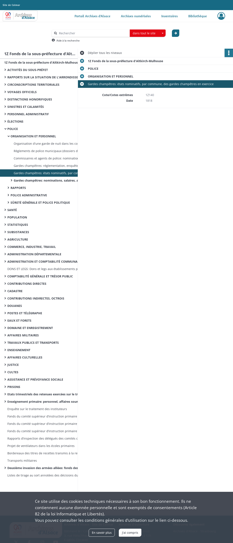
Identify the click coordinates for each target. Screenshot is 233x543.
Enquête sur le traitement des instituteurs (37, 409)
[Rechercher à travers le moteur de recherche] (93, 33)
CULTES (12, 372)
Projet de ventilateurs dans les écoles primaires (41, 446)
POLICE (12, 129)
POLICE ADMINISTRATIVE (29, 195)
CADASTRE (15, 291)
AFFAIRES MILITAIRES (23, 335)
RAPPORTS (18, 188)
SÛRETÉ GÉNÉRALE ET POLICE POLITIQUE (40, 203)
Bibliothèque (197, 16)
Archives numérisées (136, 16)
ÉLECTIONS (15, 121)
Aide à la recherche (68, 40)
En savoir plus (102, 533)
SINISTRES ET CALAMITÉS (25, 107)
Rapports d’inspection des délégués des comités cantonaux (49, 438)
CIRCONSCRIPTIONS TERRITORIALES (33, 85)
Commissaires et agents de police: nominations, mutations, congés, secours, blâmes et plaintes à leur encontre (56, 158)
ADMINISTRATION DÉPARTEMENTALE (34, 254)
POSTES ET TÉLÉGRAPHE (24, 313)
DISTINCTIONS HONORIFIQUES (29, 99)
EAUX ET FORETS (19, 320)
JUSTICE (13, 365)
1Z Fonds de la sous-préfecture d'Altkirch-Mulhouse (41, 62)
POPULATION (17, 217)
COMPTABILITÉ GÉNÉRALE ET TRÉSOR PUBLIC (40, 276)
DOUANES (14, 306)
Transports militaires (22, 461)
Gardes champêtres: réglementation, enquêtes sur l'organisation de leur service (56, 166)
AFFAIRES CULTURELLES (24, 357)
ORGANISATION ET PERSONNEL (33, 136)
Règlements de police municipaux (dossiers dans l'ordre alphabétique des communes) (56, 151)
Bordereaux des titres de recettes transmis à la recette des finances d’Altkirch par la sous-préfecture (49, 453)
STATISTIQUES (17, 225)
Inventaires (169, 16)
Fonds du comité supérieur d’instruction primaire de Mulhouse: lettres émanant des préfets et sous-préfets (49, 431)
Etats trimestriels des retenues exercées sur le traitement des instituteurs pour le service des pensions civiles (49, 394)
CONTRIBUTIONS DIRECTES (26, 284)
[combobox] (148, 33)
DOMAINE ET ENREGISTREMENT (30, 328)
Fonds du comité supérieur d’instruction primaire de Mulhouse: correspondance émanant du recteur (49, 424)
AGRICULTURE (17, 239)
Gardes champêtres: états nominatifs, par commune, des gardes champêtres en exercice (56, 173)
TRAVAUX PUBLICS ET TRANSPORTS (33, 343)
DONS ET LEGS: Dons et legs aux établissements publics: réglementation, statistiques (49, 269)
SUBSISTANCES (18, 232)
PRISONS (13, 387)
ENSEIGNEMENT (18, 350)
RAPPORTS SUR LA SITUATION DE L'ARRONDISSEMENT (46, 77)
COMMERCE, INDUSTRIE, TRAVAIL (31, 247)
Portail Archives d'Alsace (92, 16)
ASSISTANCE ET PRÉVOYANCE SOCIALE (35, 379)
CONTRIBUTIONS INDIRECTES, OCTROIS (35, 298)
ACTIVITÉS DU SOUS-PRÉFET (27, 70)
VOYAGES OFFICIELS (22, 92)
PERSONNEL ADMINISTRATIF (28, 114)
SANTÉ (12, 210)
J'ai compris (130, 533)
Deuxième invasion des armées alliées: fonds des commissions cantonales (49, 468)
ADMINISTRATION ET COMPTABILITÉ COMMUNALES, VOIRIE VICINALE (49, 261)
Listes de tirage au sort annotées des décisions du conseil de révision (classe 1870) (49, 475)
